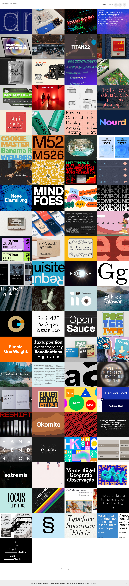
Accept (87, 583)
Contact (110, 5)
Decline (93, 583)
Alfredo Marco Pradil (9, 4)
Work (104, 5)
